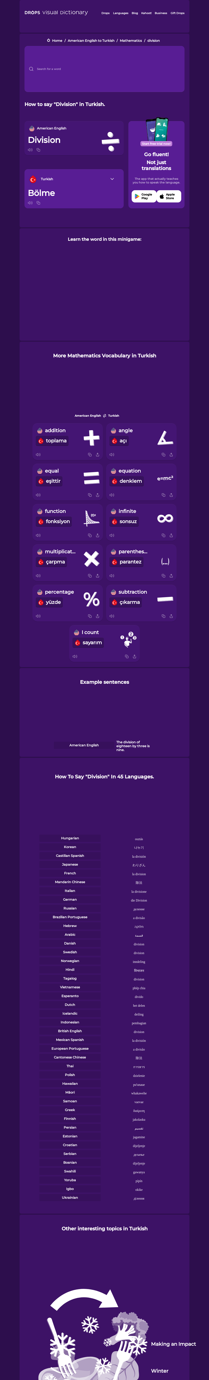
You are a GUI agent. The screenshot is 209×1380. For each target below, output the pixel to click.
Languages (120, 13)
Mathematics (131, 41)
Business (161, 13)
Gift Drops (178, 13)
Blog (135, 13)
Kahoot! (146, 13)
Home (57, 41)
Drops (105, 13)
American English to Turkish (91, 41)
